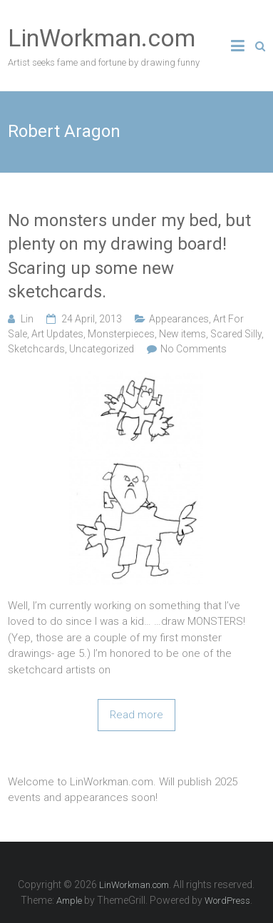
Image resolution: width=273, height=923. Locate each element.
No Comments (193, 349)
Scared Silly (236, 334)
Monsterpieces (121, 334)
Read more (136, 714)
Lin (27, 319)
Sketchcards (36, 349)
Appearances (179, 319)
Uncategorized (101, 349)
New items (182, 334)
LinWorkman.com (101, 38)
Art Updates (57, 334)
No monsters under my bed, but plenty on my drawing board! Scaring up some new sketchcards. (129, 256)
